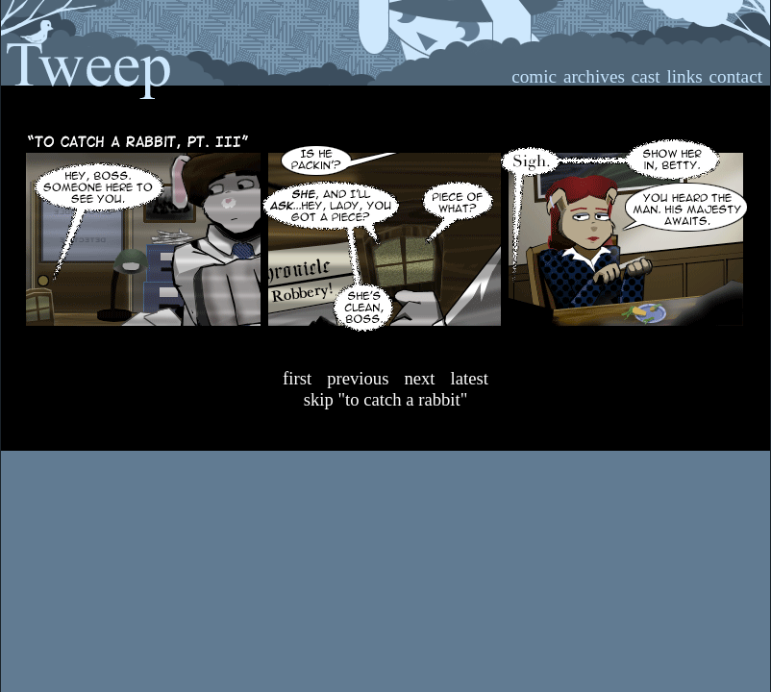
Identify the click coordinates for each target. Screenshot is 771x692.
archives (594, 76)
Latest (469, 378)
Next (419, 378)
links (684, 76)
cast (646, 76)
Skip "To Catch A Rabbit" (386, 399)
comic (534, 76)
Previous (357, 378)
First (297, 378)
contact (735, 76)
